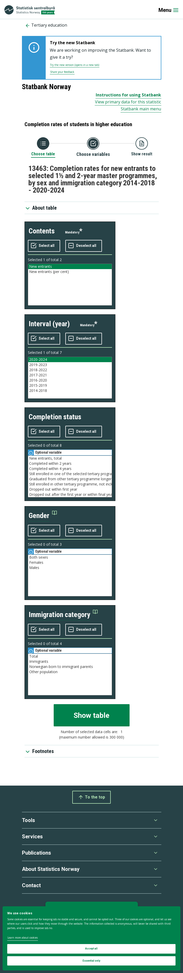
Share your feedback (62, 72)
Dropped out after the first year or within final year (70, 494)
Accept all (91, 948)
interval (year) (49, 324)
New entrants (70, 266)
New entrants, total (70, 458)
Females (70, 562)
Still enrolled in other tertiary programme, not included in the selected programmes (70, 484)
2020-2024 (70, 359)
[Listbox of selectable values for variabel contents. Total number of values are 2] (70, 285)
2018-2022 (70, 370)
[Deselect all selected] (83, 246)
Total (70, 656)
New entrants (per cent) (70, 271)
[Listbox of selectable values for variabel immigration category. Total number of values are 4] (70, 674)
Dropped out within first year (70, 489)
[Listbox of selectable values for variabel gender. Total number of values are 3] (70, 575)
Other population (70, 671)
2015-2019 (70, 385)
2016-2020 (70, 380)
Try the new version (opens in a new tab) (74, 65)
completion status (55, 417)
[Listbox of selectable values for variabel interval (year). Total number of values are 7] (70, 378)
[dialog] (91, 938)
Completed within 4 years (70, 468)
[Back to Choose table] (43, 147)
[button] (43, 515)
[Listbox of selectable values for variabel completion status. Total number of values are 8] (70, 476)
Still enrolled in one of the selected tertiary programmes (70, 473)
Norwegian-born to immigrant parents (70, 666)
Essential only (91, 960)
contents (42, 231)
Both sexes (70, 557)
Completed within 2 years (70, 463)
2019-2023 (70, 364)
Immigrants (70, 661)
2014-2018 (70, 390)
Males (70, 567)
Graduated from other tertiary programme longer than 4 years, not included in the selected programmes (70, 479)
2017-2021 (70, 375)
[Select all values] (44, 246)
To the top (91, 797)
